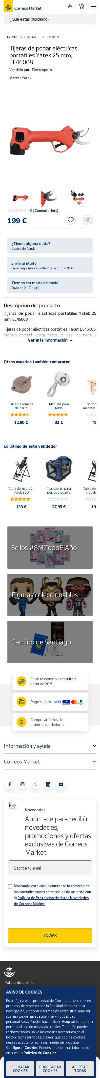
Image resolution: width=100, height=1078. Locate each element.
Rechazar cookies (20, 1069)
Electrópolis (41, 70)
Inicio (12, 37)
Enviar (50, 935)
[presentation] (45, 918)
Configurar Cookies (50, 1069)
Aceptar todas (80, 1069)
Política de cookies (19, 982)
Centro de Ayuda (23, 248)
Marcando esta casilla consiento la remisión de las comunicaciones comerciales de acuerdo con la (52, 895)
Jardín (53, 37)
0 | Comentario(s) (44, 210)
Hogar (30, 37)
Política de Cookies (40, 1053)
